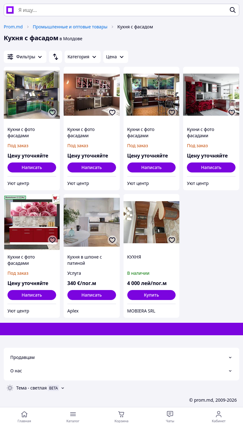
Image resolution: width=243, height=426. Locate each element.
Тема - (31, 388)
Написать (32, 167)
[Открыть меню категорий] (73, 416)
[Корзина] (121, 416)
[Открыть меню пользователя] (218, 416)
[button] (151, 295)
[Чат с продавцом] (170, 416)
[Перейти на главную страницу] (24, 416)
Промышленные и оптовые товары (70, 27)
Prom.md (13, 27)
